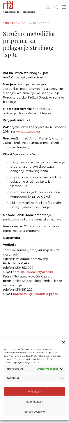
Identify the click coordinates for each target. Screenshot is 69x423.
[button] (63, 343)
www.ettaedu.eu (27, 131)
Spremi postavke (34, 412)
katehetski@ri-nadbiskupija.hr (35, 294)
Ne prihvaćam (34, 402)
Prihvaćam (34, 392)
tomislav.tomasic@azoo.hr (33, 272)
